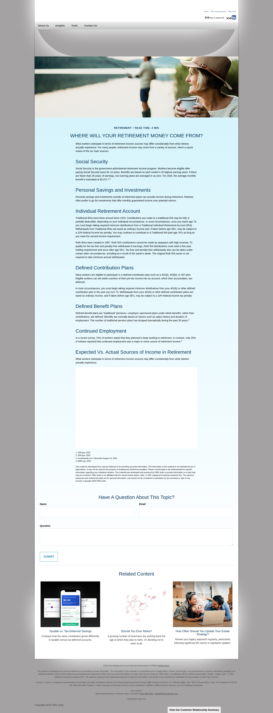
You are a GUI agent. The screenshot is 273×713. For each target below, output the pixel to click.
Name (43, 504)
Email (142, 504)
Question (45, 525)
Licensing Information (219, 11)
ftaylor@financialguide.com (166, 694)
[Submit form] (49, 557)
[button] (43, 25)
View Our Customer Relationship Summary (194, 709)
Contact (234, 11)
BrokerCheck (163, 666)
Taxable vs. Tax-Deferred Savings (70, 631)
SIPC (183, 682)
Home (207, 11)
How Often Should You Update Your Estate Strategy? (203, 633)
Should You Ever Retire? (136, 631)
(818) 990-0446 (146, 694)
